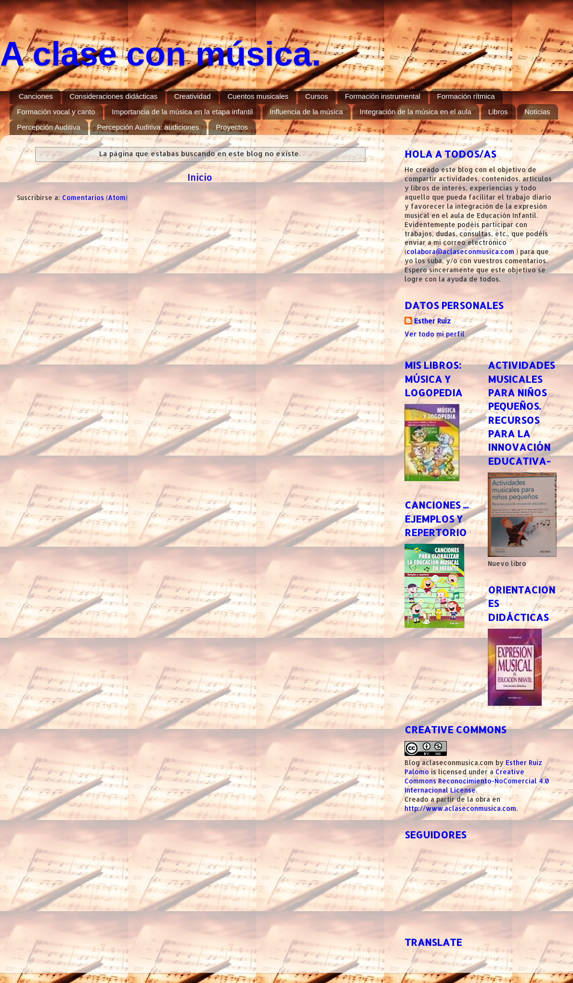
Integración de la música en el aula (415, 112)
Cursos (316, 96)
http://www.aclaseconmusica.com (460, 808)
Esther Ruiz (432, 321)
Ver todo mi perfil (434, 334)
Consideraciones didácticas (113, 96)
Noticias (537, 112)
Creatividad (192, 96)
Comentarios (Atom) (95, 197)
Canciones (36, 96)
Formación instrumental (382, 96)
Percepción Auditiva (48, 127)
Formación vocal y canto (56, 112)
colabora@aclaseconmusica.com (460, 251)
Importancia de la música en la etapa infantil (182, 112)
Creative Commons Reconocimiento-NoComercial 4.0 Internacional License (476, 781)
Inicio (199, 177)
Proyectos (232, 127)
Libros (498, 112)
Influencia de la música (306, 112)
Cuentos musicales (257, 96)
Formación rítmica (466, 96)
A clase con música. (160, 54)
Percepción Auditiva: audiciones (148, 127)
